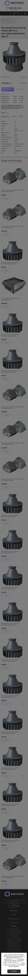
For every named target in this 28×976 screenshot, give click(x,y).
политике (14, 959)
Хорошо (14, 971)
